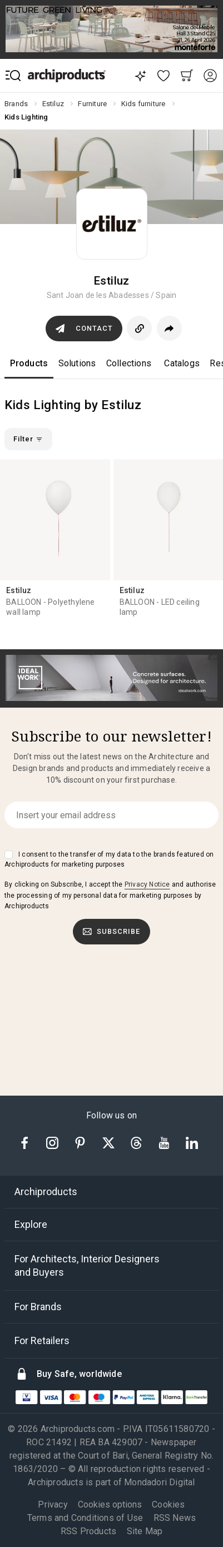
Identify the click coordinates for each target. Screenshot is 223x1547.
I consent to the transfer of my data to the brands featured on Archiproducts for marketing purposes (109, 859)
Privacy (52, 1504)
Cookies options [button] (110, 1504)
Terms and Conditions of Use (85, 1518)
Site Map (145, 1531)
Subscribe (112, 931)
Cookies (168, 1504)
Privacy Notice (147, 884)
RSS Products (88, 1531)
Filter (28, 439)
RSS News (174, 1518)
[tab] (111, 1192)
